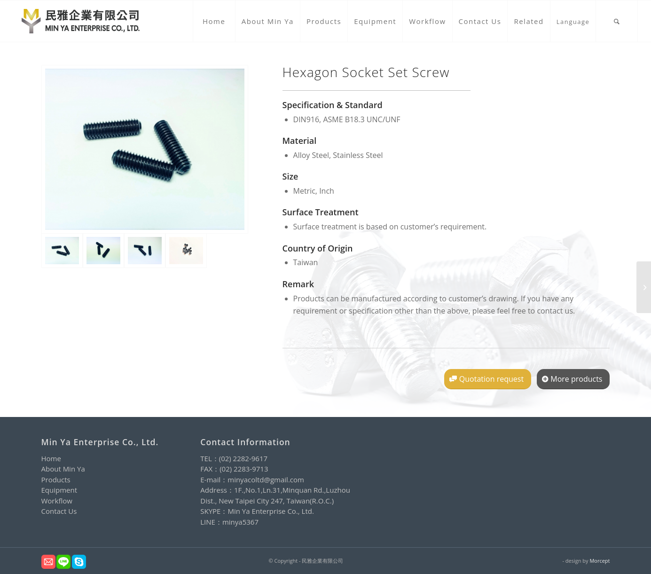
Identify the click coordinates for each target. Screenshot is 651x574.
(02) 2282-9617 (243, 458)
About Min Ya (63, 468)
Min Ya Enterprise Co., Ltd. (270, 511)
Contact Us (59, 511)
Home (51, 458)
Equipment (59, 490)
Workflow (56, 500)
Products (56, 479)
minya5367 (240, 522)
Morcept (599, 560)
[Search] (617, 21)
